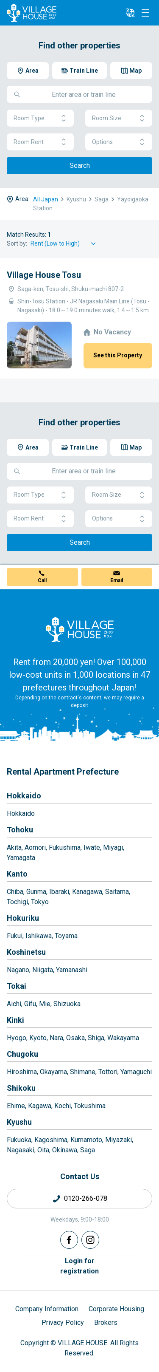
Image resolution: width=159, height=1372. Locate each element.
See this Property (117, 355)
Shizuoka (67, 1004)
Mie (44, 1004)
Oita (43, 1150)
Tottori (107, 1072)
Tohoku (20, 829)
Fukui (14, 936)
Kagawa (39, 1106)
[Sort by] (64, 243)
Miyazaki (118, 1140)
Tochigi (17, 902)
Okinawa (64, 1150)
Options (118, 142)
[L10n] (130, 13)
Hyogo (16, 1038)
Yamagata (21, 858)
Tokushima (90, 1106)
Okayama (53, 1072)
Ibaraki (59, 892)
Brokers (105, 1322)
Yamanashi (71, 970)
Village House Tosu (44, 275)
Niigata (42, 970)
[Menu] (145, 13)
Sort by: (17, 243)
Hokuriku (23, 918)
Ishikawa (38, 936)
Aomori (35, 847)
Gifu (30, 1004)
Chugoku (22, 1054)
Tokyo (40, 902)
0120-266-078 (85, 1198)
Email (116, 580)
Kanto (17, 873)
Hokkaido (24, 795)
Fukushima (65, 847)
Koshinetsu (26, 952)
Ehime (16, 1106)
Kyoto (38, 1038)
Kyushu (19, 1121)
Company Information (46, 1309)
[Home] (80, 629)
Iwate (92, 847)
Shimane (82, 1072)
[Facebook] (69, 1240)
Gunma (36, 892)
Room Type (40, 118)
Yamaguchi (136, 1072)
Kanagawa (87, 892)
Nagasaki (20, 1150)
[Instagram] (90, 1240)
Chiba (15, 892)
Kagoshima (50, 1140)
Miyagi (113, 847)
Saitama (117, 892)
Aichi (14, 1004)
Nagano (18, 970)
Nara (56, 1038)
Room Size (118, 118)
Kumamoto (86, 1140)
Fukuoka (19, 1140)
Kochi (62, 1106)
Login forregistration (79, 1266)
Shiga (96, 1038)
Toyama (66, 936)
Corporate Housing (116, 1309)
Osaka (75, 1038)
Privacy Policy (63, 1322)
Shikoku (21, 1087)
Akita (14, 847)
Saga (87, 1150)
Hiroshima (22, 1072)
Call (42, 580)
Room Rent (40, 142)
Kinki (15, 1020)
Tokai (16, 986)
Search (80, 165)
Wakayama (123, 1038)
